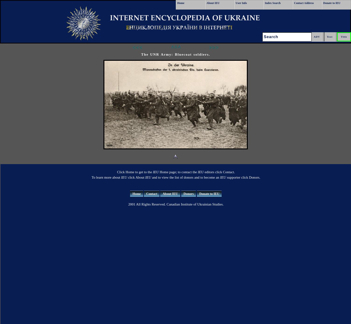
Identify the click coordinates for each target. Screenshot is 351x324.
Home (180, 3)
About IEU (213, 3)
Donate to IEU (331, 3)
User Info (241, 3)
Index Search (272, 3)
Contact (151, 194)
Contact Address (304, 3)
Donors (189, 194)
